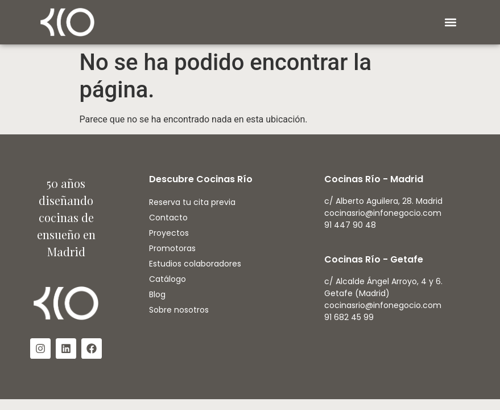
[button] (450, 22)
